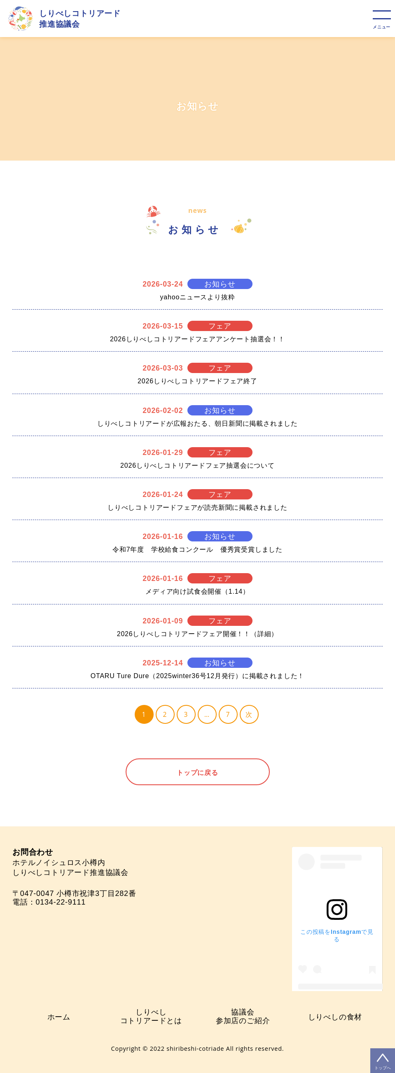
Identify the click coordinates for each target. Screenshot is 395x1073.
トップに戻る (197, 772)
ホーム (58, 1017)
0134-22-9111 (60, 902)
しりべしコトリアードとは (151, 1016)
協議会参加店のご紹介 (243, 1016)
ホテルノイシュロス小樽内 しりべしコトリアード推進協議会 (70, 862)
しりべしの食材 (335, 1017)
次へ (249, 717)
